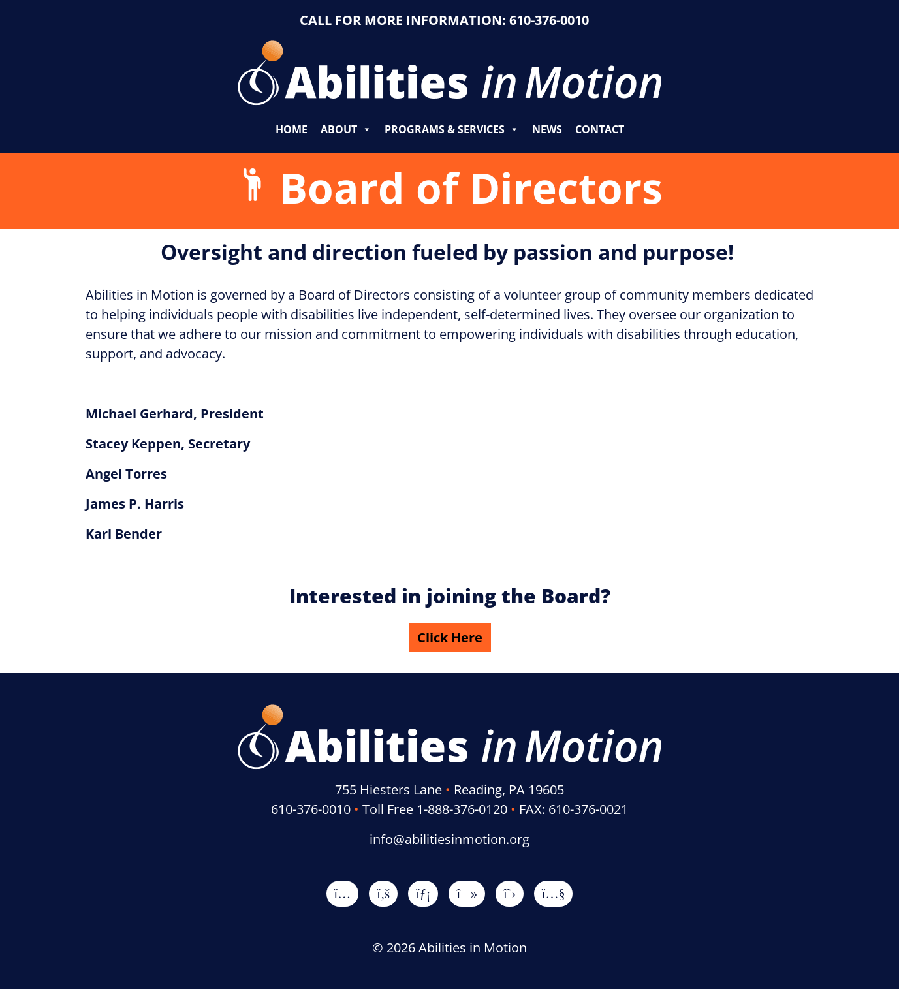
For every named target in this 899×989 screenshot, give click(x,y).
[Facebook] (383, 893)
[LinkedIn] (423, 893)
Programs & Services (452, 129)
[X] (510, 893)
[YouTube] (553, 893)
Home (292, 129)
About (346, 129)
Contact (599, 129)
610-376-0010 (549, 20)
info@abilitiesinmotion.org (449, 839)
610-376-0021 (588, 809)
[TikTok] (467, 893)
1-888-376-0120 (462, 809)
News (547, 129)
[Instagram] (342, 893)
